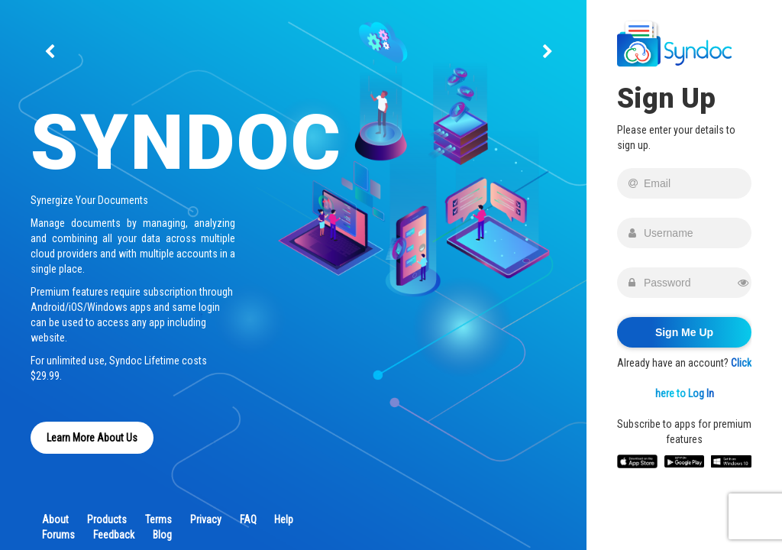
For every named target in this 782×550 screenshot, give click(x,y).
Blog (162, 535)
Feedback (113, 535)
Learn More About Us (92, 438)
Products (107, 519)
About (55, 519)
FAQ (248, 519)
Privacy (205, 519)
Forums (58, 535)
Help (283, 519)
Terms (158, 519)
